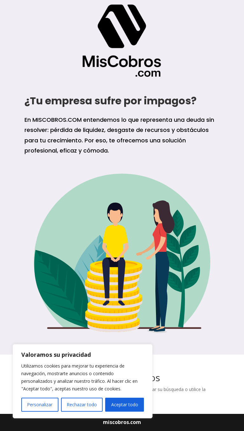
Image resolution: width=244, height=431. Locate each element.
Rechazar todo (82, 405)
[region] (82, 381)
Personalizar (39, 405)
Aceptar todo (124, 405)
